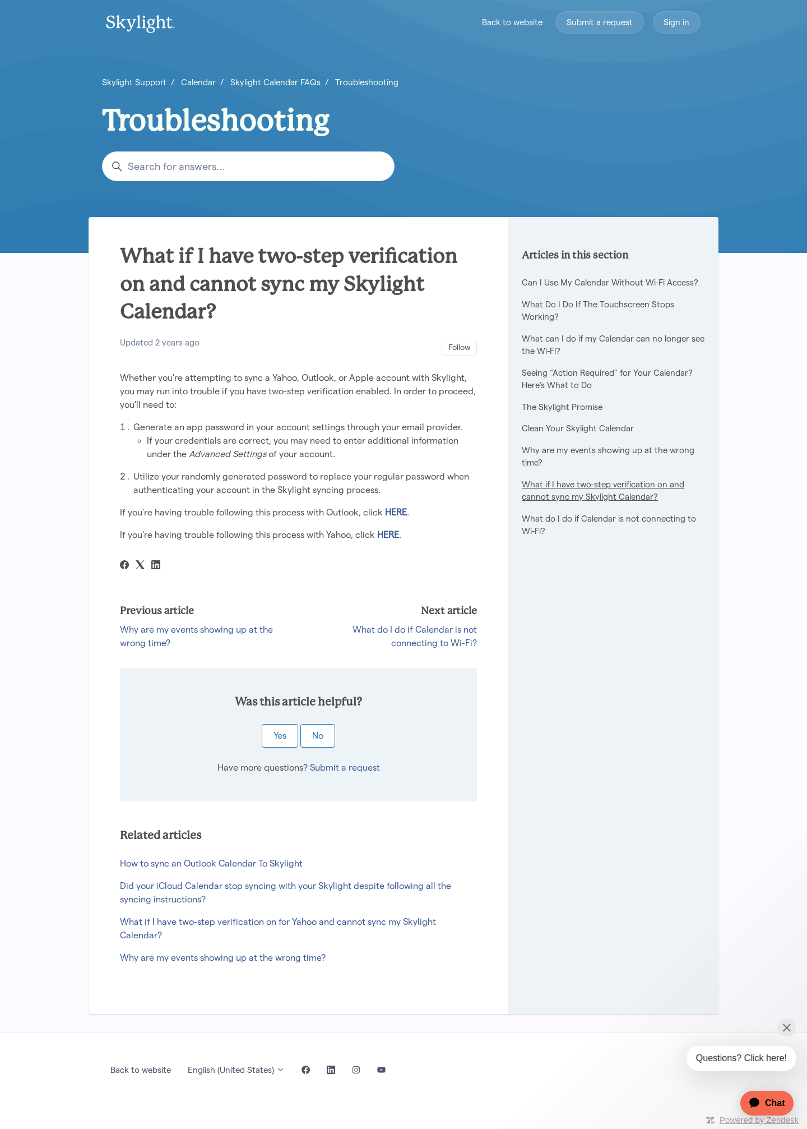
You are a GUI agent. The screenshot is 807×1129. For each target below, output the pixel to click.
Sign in (676, 22)
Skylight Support (134, 82)
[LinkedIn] (155, 566)
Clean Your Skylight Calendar (578, 428)
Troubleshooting (366, 82)
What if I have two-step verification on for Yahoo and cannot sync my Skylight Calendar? (278, 928)
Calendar (198, 82)
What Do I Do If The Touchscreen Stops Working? (598, 310)
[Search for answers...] (248, 166)
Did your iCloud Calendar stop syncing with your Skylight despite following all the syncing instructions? (285, 892)
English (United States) (236, 1070)
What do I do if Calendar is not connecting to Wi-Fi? (609, 525)
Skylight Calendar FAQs (275, 82)
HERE (396, 512)
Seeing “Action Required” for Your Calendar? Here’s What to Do (607, 379)
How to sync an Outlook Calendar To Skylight (211, 863)
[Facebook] (124, 566)
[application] (761, 1103)
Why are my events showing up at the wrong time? (223, 957)
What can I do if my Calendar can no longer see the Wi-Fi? (613, 345)
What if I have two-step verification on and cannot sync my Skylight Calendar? (603, 491)
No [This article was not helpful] (317, 735)
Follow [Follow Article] (459, 347)
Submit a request (600, 22)
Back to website (512, 22)
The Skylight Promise (562, 407)
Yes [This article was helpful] (279, 735)
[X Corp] (140, 566)
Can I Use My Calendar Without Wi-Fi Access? (610, 282)
